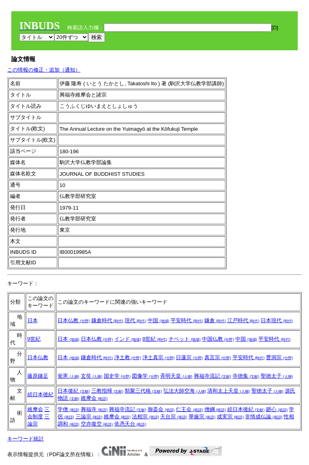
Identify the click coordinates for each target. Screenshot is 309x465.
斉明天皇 (176, 376)
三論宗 (89, 417)
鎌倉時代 (107, 320)
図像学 (145, 376)
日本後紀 (74, 391)
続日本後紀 (40, 394)
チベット (185, 339)
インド (127, 339)
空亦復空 (97, 424)
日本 (32, 320)
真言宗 (217, 357)
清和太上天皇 (228, 391)
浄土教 (127, 357)
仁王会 (189, 409)
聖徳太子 (277, 376)
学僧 (68, 409)
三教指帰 (107, 391)
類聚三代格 (143, 391)
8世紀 (154, 339)
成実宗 (230, 417)
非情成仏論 (263, 417)
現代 (135, 320)
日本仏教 (74, 320)
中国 (158, 320)
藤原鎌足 (37, 376)
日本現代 (277, 320)
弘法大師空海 (184, 391)
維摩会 (94, 398)
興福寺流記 (212, 376)
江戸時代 (243, 320)
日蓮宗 (189, 357)
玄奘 (92, 376)
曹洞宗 (279, 357)
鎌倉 (215, 320)
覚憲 (68, 376)
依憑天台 (130, 424)
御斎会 (161, 409)
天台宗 (173, 417)
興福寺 (94, 409)
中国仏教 (218, 339)
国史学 (117, 376)
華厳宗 (202, 417)
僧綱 (215, 409)
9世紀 (34, 339)
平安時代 (187, 320)
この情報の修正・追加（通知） (43, 70)
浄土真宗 (158, 357)
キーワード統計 (25, 439)
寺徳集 (246, 376)
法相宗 (145, 417)
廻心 (277, 409)
